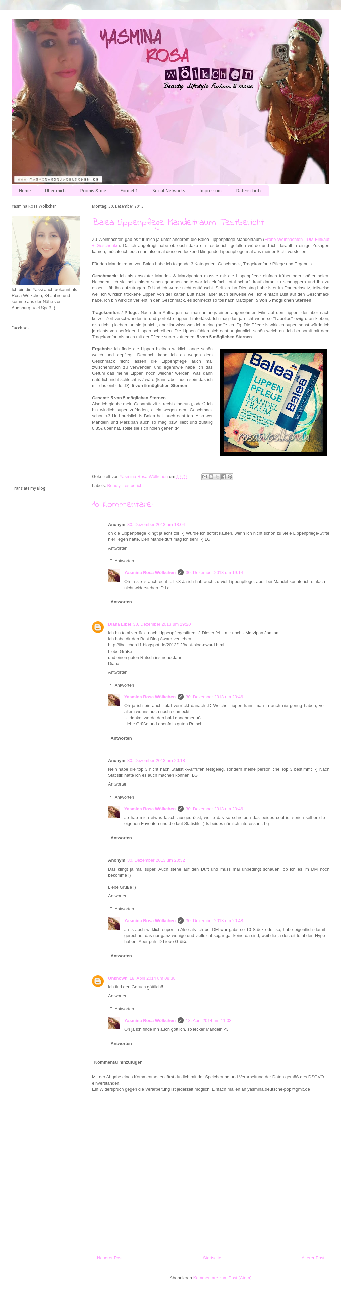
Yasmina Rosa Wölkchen (150, 572)
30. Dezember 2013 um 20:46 (214, 696)
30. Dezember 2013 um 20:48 (214, 920)
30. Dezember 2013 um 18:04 (156, 524)
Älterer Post (313, 1257)
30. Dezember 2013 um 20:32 (156, 860)
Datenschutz (249, 190)
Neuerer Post (110, 1257)
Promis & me (93, 190)
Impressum (210, 190)
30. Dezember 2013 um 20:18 (156, 760)
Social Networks (168, 190)
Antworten (118, 548)
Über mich (55, 190)
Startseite (212, 1257)
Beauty (114, 485)
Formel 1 (129, 190)
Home (25, 190)
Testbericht (133, 485)
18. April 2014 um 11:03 (208, 1020)
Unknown (118, 978)
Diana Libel (119, 624)
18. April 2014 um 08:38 (153, 978)
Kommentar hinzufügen (118, 1062)
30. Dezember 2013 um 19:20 (162, 624)
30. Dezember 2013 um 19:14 (214, 572)
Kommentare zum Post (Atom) (222, 1277)
